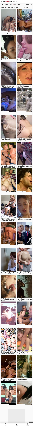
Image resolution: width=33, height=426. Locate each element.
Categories (27, 425)
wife (23, 4)
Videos (16, 425)
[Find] (31, 1)
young (27, 4)
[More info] (15, 31)
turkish (6, 4)
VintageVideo (6, 1)
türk (15, 4)
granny (11, 4)
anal (2, 4)
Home (5, 425)
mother (19, 4)
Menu (31, 422)
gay (31, 4)
